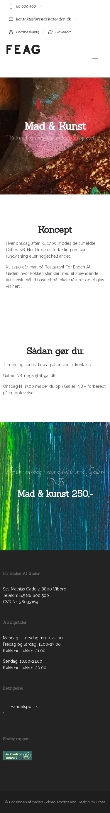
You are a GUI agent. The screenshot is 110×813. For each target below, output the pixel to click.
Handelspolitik (24, 706)
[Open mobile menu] (98, 58)
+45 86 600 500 (34, 595)
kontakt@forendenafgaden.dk (43, 19)
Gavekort (63, 32)
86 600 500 (26, 6)
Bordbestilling (27, 32)
